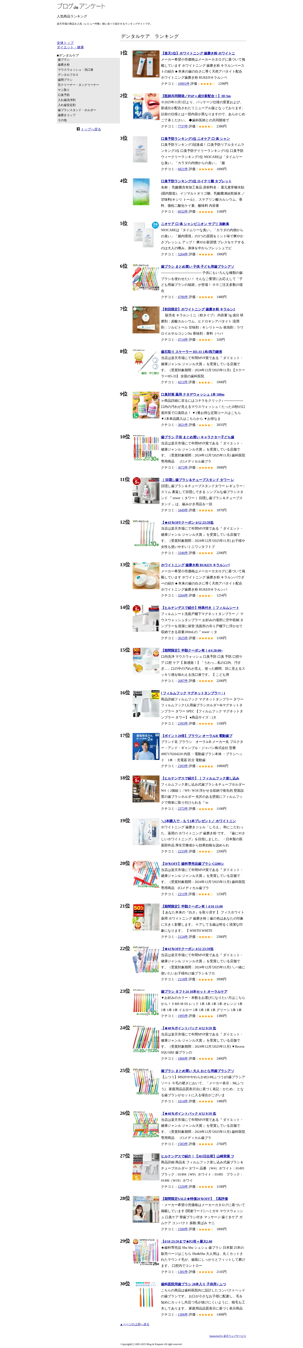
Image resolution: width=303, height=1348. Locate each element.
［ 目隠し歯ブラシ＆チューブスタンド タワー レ (197, 480)
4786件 (183, 297)
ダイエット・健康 (70, 47)
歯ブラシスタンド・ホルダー (77, 110)
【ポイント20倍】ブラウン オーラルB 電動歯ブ (196, 736)
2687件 (183, 681)
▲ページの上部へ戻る (134, 1324)
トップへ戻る (91, 129)
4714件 (183, 339)
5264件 (183, 254)
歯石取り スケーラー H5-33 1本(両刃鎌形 (191, 352)
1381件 (183, 1272)
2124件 (183, 936)
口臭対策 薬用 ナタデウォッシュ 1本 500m (192, 394)
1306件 (183, 1314)
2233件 (183, 851)
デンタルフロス (68, 74)
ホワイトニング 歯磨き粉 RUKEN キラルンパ (195, 565)
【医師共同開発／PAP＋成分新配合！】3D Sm (196, 96)
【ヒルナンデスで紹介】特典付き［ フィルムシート (200, 608)
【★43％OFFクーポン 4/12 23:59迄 (187, 522)
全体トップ (65, 43)
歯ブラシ (64, 59)
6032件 (183, 211)
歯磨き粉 (64, 64)
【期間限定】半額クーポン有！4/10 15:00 (192, 906)
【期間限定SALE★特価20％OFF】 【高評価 (194, 1199)
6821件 (183, 169)
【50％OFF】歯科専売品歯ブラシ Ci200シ (192, 864)
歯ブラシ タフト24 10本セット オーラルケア (194, 991)
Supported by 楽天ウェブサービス (227, 1336)
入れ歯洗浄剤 (67, 100)
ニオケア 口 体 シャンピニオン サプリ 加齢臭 (195, 224)
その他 (62, 120)
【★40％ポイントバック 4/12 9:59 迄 (188, 1028)
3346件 (183, 553)
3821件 (183, 425)
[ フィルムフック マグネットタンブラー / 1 (193, 693)
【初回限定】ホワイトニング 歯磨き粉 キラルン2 (198, 309)
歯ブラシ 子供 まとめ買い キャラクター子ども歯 (197, 437)
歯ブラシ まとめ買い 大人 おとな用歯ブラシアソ (197, 1071)
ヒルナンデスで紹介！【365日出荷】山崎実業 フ (197, 1156)
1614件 (183, 1101)
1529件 (183, 1186)
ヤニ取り (64, 89)
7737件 (183, 126)
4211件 (183, 382)
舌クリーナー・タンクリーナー (78, 84)
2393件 (183, 723)
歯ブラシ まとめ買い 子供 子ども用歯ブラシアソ (197, 266)
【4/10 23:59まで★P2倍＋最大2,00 (186, 1241)
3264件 (183, 595)
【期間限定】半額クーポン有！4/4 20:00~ (192, 650)
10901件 (184, 83)
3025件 (183, 638)
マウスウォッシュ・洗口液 (75, 69)
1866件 (183, 1058)
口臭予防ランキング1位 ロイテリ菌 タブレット (196, 181)
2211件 (183, 894)
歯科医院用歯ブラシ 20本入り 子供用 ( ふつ (193, 1284)
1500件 (183, 1229)
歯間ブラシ (65, 79)
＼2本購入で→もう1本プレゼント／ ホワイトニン (198, 821)
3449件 (183, 510)
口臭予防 (64, 95)
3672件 (183, 467)
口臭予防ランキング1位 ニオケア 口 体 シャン (195, 138)
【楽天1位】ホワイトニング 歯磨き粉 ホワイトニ (198, 53)
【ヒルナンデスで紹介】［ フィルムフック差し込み (200, 778)
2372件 (183, 808)
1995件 (183, 1016)
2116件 (183, 979)
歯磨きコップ (67, 115)
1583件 (183, 1144)
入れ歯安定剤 (67, 105)
